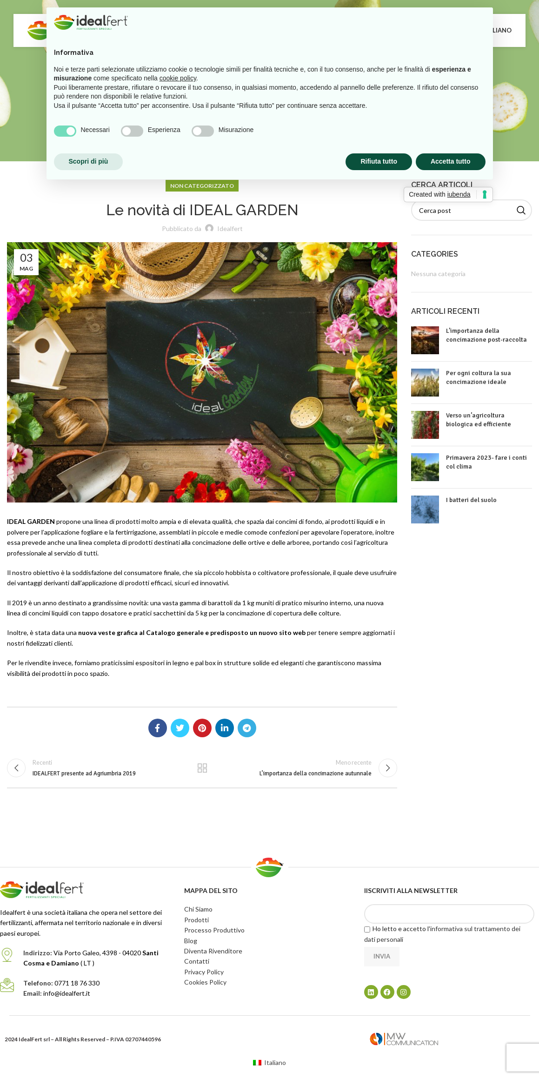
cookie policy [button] (178, 78)
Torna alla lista (202, 770)
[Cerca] (471, 210)
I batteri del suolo (471, 500)
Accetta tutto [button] (451, 161)
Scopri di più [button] (88, 161)
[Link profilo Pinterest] (202, 728)
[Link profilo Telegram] (247, 728)
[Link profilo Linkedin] (224, 728)
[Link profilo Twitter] (180, 728)
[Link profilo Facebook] (157, 728)
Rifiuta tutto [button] (378, 161)
